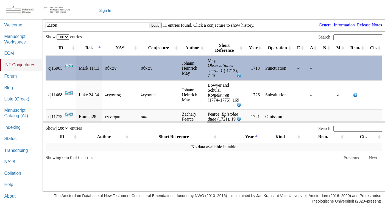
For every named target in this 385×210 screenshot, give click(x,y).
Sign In (105, 10)
